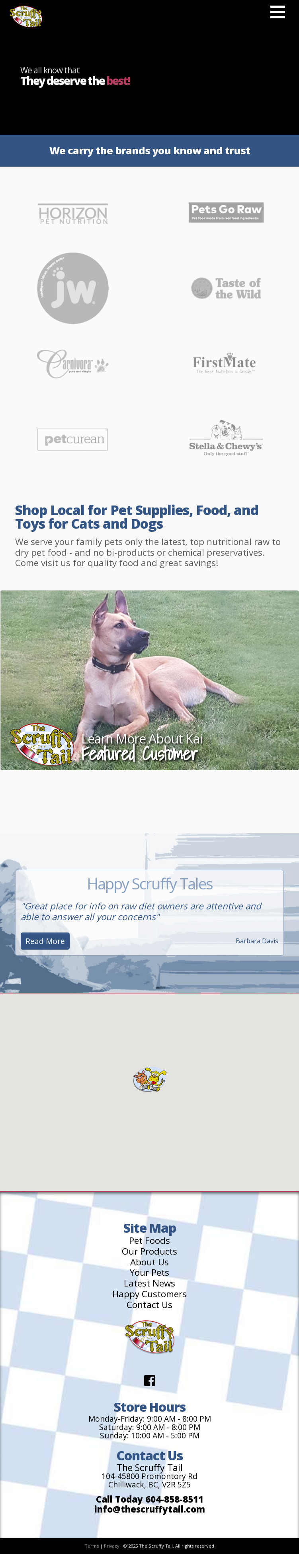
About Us (149, 1262)
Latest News (149, 1283)
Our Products (149, 1251)
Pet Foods (149, 1240)
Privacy (111, 1546)
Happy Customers (149, 1294)
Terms (92, 1546)
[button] (150, 1079)
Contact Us (149, 1305)
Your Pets (149, 1272)
